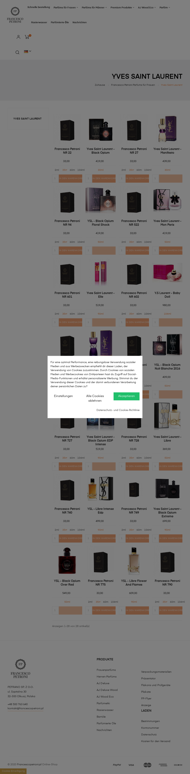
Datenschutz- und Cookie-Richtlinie (118, 410)
